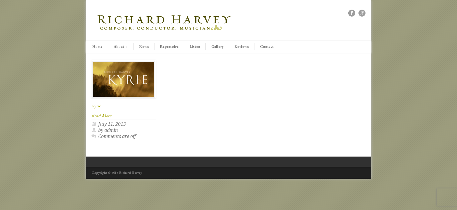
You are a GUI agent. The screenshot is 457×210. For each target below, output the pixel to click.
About (121, 46)
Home (97, 46)
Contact (267, 46)
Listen (195, 46)
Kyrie (96, 105)
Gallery (217, 46)
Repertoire (169, 46)
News (144, 46)
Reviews (242, 46)
